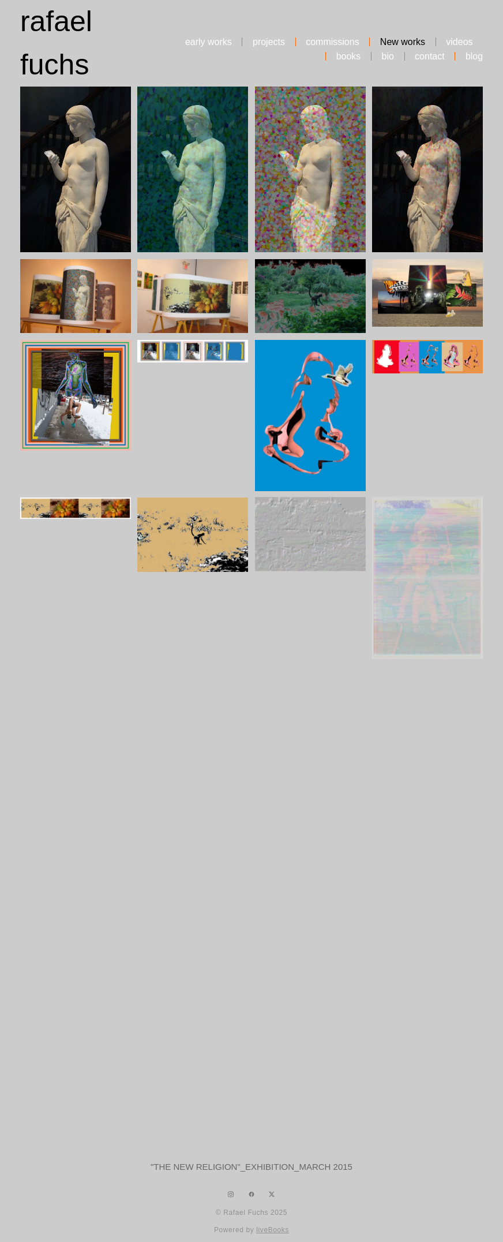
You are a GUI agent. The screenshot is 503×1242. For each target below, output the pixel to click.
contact (430, 57)
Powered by (251, 1230)
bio (388, 57)
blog (474, 57)
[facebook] (251, 1194)
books (348, 57)
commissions (332, 42)
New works (402, 42)
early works (208, 42)
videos (459, 42)
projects (269, 42)
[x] (272, 1194)
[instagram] (231, 1194)
